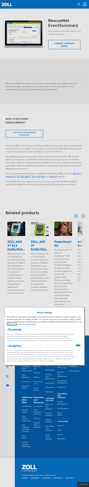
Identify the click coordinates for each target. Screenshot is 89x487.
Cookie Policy (12, 324)
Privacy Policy (31, 324)
